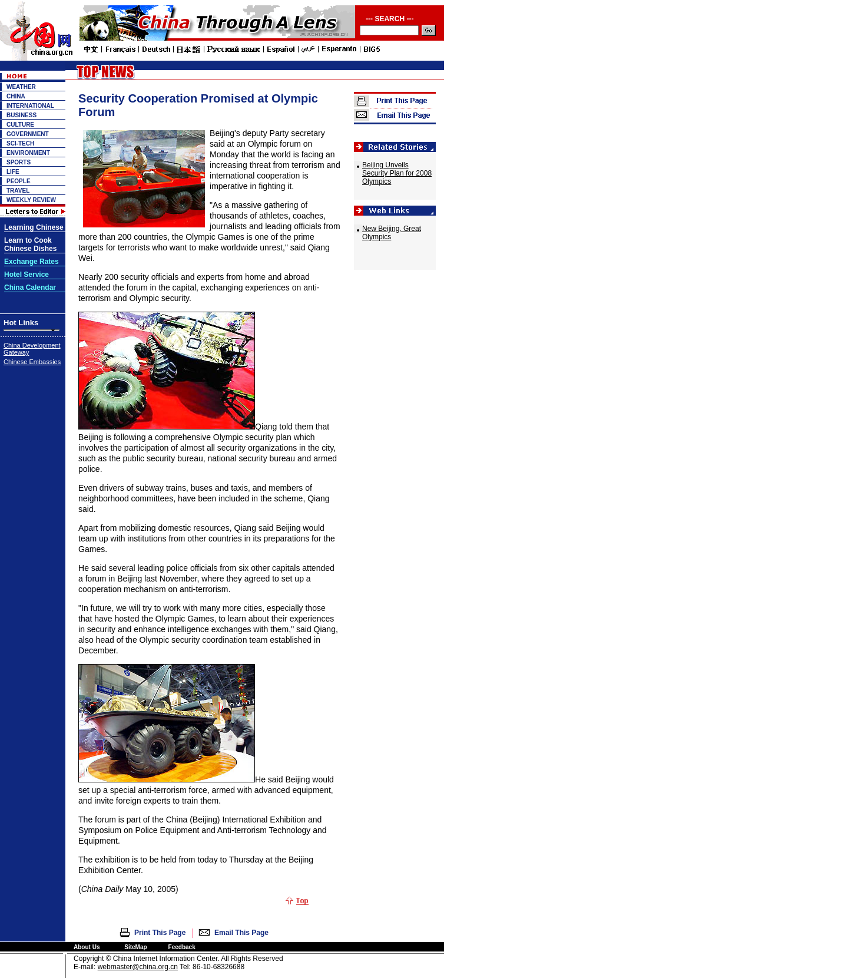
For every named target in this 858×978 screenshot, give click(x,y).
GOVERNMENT (27, 134)
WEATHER (21, 87)
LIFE (12, 171)
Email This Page (241, 933)
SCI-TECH (20, 143)
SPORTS (18, 162)
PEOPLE (18, 181)
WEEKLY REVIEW (31, 200)
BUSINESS (21, 115)
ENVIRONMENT (28, 153)
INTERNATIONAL (30, 106)
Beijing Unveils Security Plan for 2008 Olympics (397, 173)
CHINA (15, 96)
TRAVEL (17, 190)
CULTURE (20, 124)
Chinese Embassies (32, 361)
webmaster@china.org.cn (138, 967)
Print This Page (159, 933)
